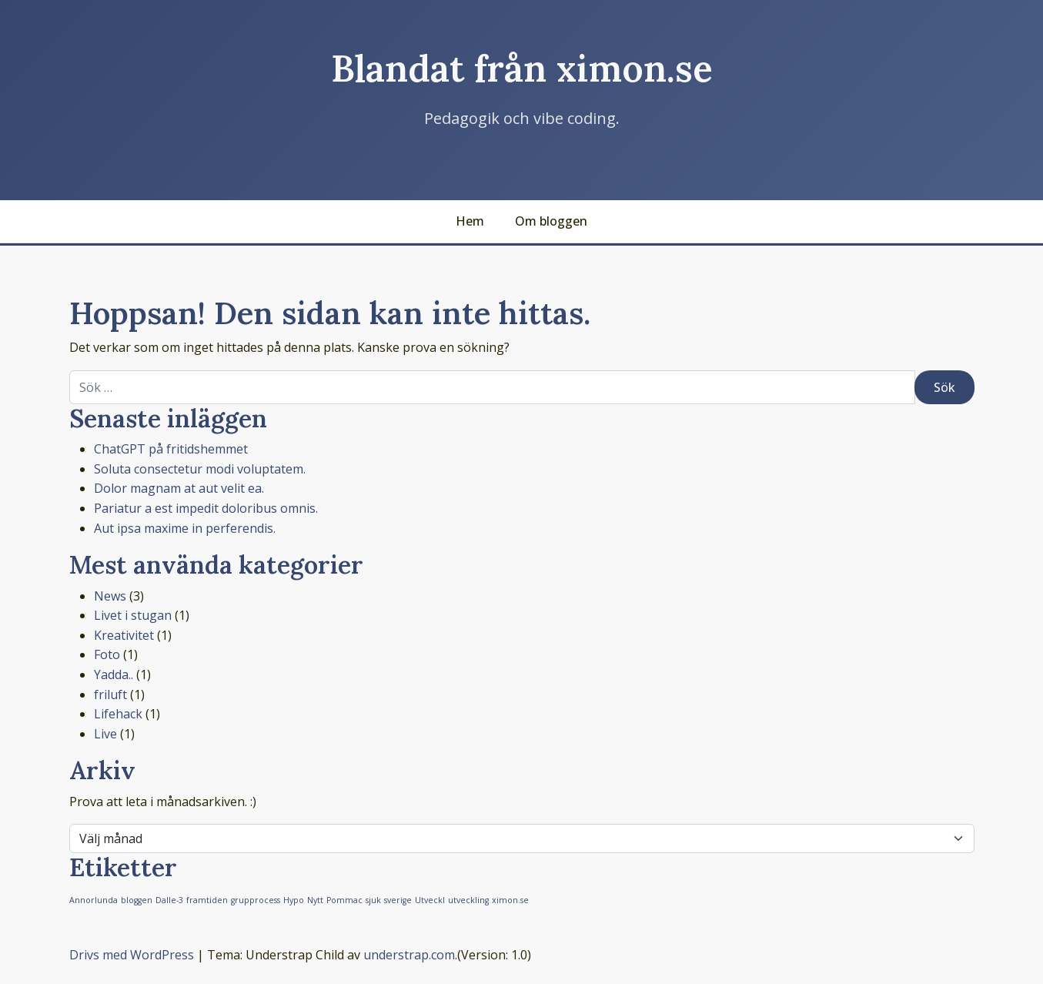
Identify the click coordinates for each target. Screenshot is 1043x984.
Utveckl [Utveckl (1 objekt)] (430, 900)
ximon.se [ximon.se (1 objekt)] (510, 900)
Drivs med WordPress (131, 954)
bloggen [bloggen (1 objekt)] (136, 900)
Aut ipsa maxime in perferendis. (185, 528)
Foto (107, 654)
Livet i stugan (133, 615)
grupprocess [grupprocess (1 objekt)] (255, 900)
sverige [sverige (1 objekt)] (398, 900)
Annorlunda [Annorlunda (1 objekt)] (93, 900)
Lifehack (118, 713)
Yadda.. (113, 674)
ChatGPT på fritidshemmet (171, 448)
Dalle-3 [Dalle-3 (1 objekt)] (169, 900)
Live (105, 733)
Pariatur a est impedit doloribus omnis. (206, 508)
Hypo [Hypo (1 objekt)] (293, 900)
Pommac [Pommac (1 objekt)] (344, 900)
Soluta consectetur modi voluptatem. (200, 468)
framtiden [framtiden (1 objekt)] (207, 900)
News (110, 595)
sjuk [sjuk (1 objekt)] (373, 900)
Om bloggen (551, 221)
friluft (110, 694)
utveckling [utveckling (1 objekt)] (468, 900)
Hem (470, 221)
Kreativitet (124, 635)
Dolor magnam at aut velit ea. (179, 488)
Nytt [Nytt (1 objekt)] (315, 900)
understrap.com (409, 954)
